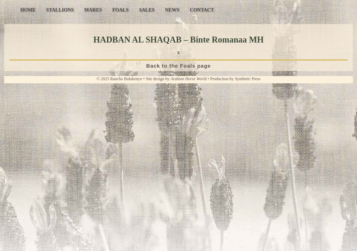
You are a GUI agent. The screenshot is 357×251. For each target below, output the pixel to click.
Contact (202, 10)
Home (28, 10)
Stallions (60, 10)
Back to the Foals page (178, 66)
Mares (93, 10)
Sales (146, 10)
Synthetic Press (247, 78)
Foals (120, 10)
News (172, 10)
